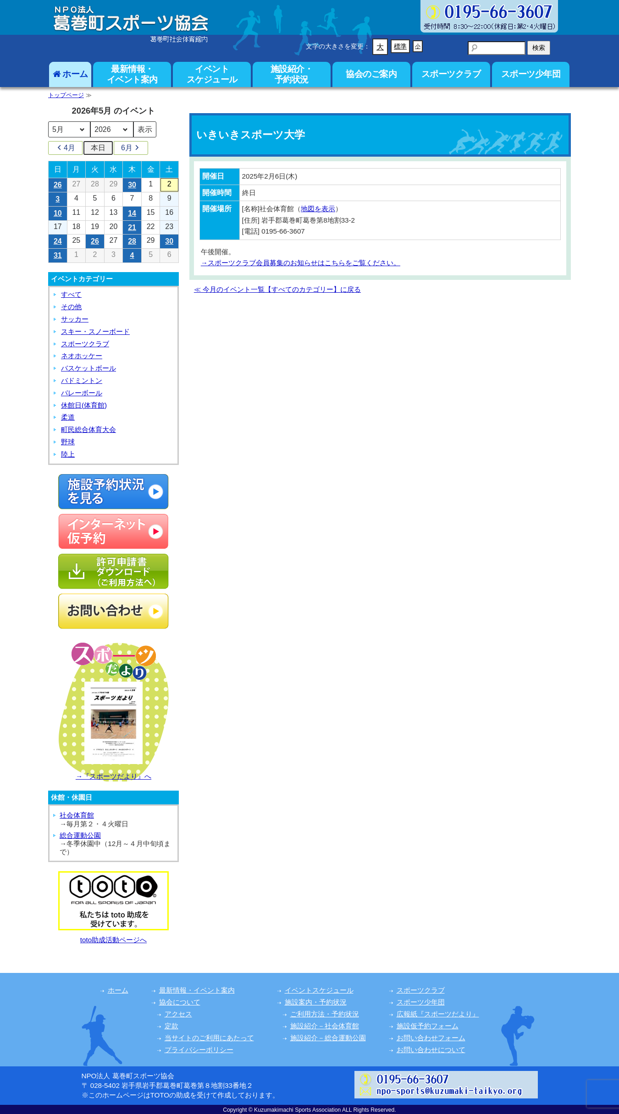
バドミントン (81, 380)
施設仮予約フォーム (428, 1026)
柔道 (68, 417)
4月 (65, 148)
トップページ (66, 95)
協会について (179, 1002)
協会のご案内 (371, 74)
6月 (131, 148)
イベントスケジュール (212, 74)
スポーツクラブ (451, 74)
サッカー (74, 319)
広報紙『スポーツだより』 (438, 1014)
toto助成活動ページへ (113, 940)
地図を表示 (318, 209)
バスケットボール (88, 368)
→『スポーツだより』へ (113, 776)
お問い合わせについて (431, 1050)
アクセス (178, 1014)
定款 (171, 1026)
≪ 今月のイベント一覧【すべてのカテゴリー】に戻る (277, 289)
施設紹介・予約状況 (292, 74)
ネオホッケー (81, 356)
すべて (71, 294)
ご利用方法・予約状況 (324, 1014)
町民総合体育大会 (88, 429)
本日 (98, 148)
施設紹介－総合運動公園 (328, 1038)
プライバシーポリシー (199, 1050)
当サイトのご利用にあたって (209, 1038)
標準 (400, 46)
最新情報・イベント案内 (132, 74)
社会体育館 (77, 815)
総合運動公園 (80, 835)
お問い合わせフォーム (431, 1038)
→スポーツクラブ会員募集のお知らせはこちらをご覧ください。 (300, 263)
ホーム (70, 74)
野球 (68, 442)
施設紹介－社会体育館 (324, 1026)
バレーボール (81, 393)
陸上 (68, 454)
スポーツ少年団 (531, 74)
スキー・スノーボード (95, 331)
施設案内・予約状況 (316, 1002)
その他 (71, 307)
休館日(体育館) (84, 405)
